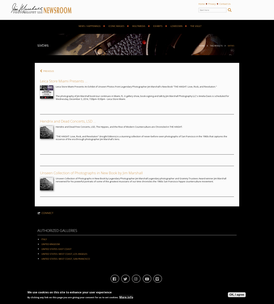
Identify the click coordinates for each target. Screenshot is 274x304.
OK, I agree (236, 294)
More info (126, 297)
